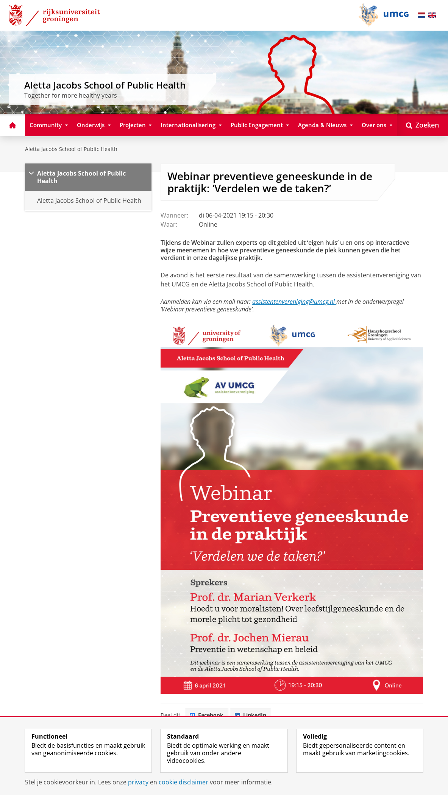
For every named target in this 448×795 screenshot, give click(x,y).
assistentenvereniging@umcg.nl (294, 301)
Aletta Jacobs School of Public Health (71, 148)
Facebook (206, 715)
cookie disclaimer (183, 782)
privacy (138, 782)
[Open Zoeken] (422, 125)
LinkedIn (250, 715)
